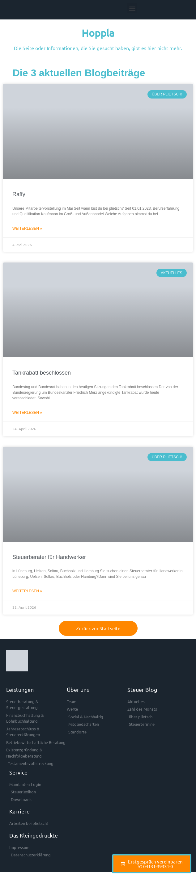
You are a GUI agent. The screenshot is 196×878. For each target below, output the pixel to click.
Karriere (19, 811)
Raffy (18, 194)
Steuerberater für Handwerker (49, 557)
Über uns (78, 689)
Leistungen (20, 689)
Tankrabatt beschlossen (41, 373)
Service (18, 772)
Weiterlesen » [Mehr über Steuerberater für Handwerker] (27, 591)
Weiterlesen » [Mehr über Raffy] (27, 228)
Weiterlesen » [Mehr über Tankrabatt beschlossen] (27, 412)
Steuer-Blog (142, 689)
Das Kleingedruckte (33, 835)
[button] (132, 8)
